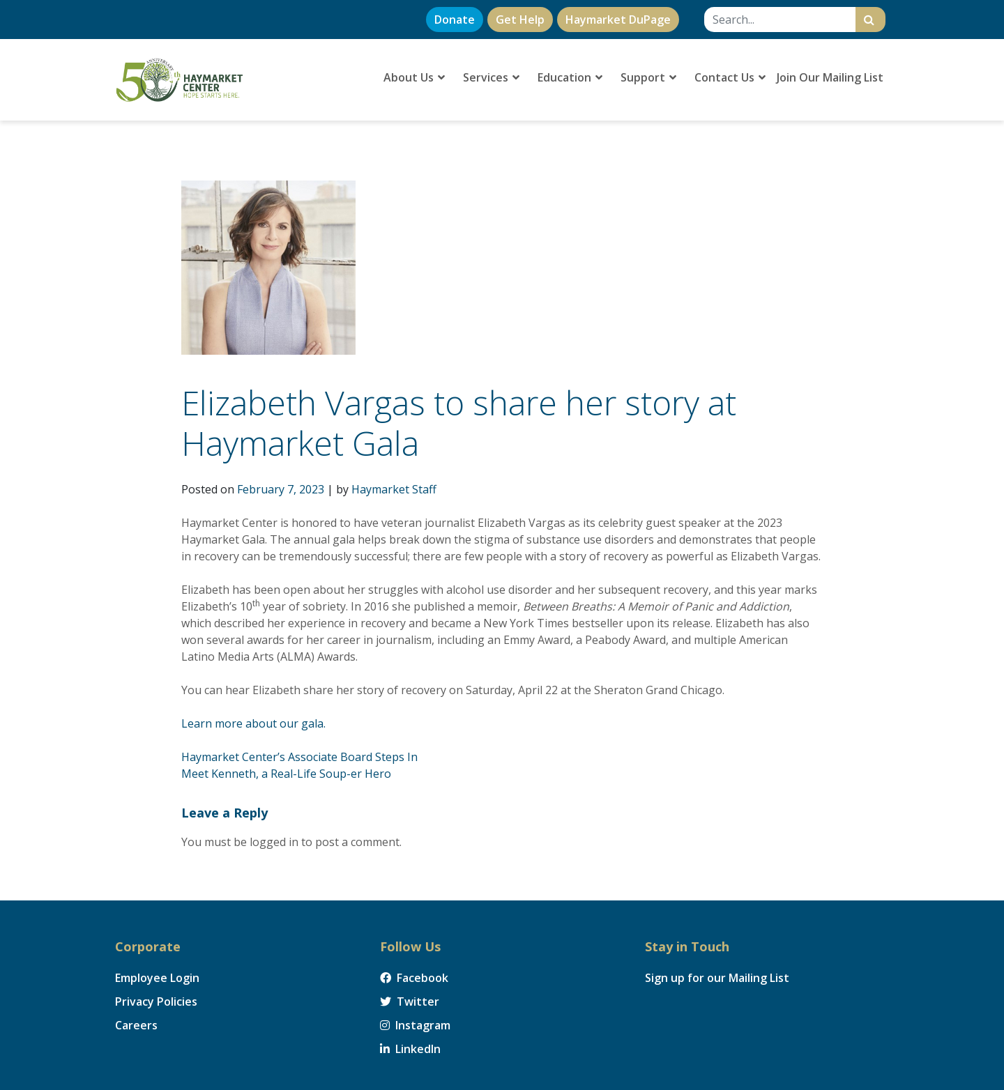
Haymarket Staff (393, 489)
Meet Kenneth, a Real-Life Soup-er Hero (286, 773)
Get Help (520, 19)
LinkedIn (410, 1049)
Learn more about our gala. (253, 723)
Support (648, 77)
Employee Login (157, 977)
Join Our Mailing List (830, 77)
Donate (454, 19)
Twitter (409, 1001)
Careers (136, 1025)
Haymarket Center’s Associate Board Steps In (299, 757)
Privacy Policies (156, 1001)
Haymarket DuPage (618, 19)
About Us (414, 77)
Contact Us (730, 77)
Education (570, 77)
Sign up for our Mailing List (717, 977)
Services (491, 77)
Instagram (415, 1025)
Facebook (414, 977)
